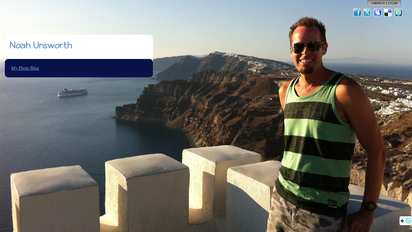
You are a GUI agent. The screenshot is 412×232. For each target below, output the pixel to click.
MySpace (377, 12)
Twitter (367, 12)
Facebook (357, 12)
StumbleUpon (398, 12)
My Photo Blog (25, 68)
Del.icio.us (388, 12)
